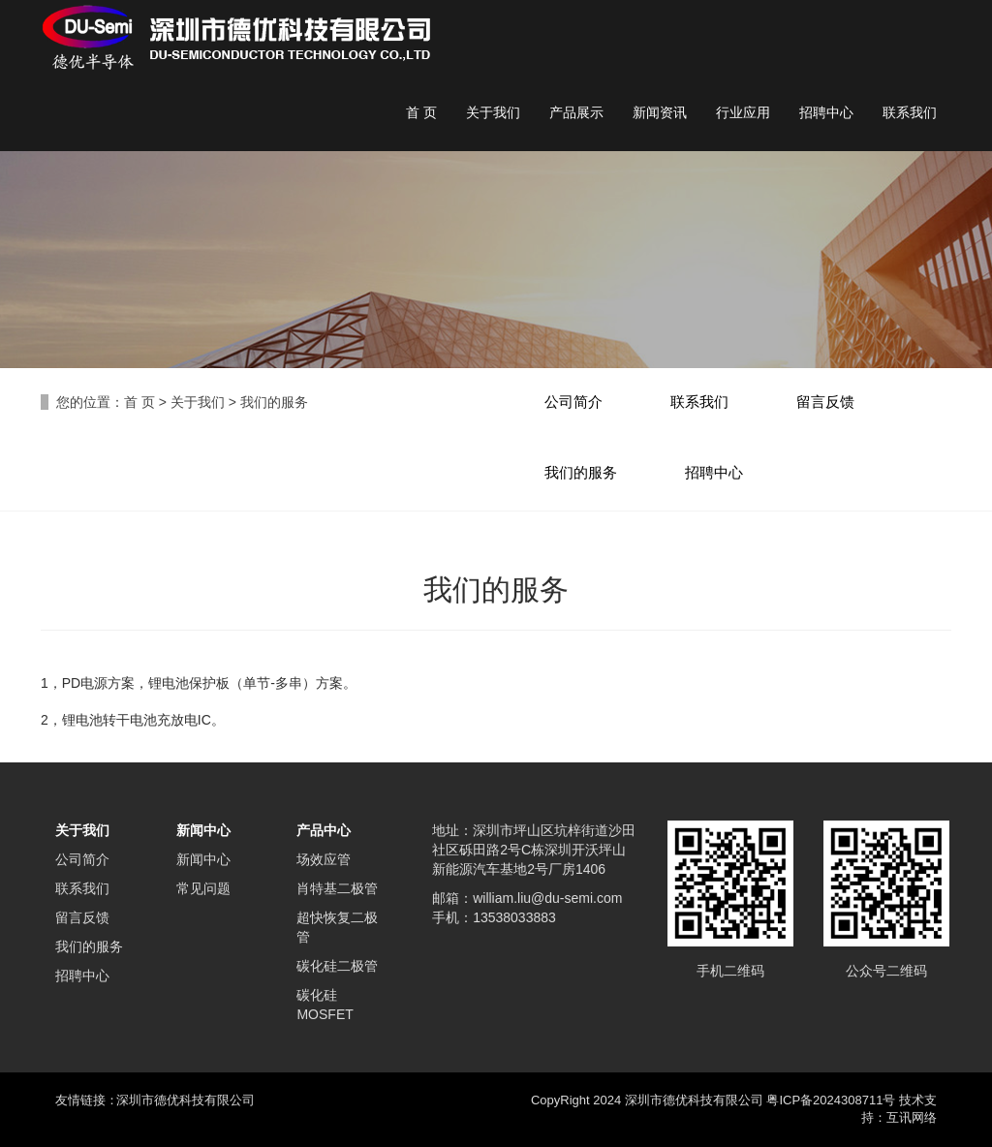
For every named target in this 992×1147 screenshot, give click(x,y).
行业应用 (743, 112)
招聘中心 (826, 112)
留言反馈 (825, 402)
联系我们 (910, 112)
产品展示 (576, 112)
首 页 (421, 112)
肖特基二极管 (337, 888)
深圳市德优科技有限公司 (185, 1100)
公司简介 (573, 402)
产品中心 (323, 830)
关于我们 (493, 112)
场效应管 (323, 859)
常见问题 (203, 888)
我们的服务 (580, 472)
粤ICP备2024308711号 (830, 1100)
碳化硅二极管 (337, 966)
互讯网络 (911, 1117)
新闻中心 (203, 830)
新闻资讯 (660, 112)
